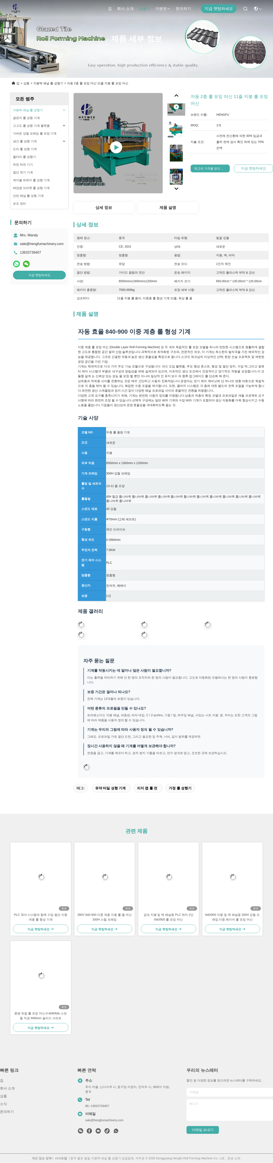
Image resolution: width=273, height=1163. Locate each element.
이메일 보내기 (203, 1130)
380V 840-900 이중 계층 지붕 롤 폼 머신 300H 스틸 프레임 (104, 917)
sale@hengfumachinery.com (42, 244)
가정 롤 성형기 (180, 788)
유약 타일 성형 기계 (110, 788)
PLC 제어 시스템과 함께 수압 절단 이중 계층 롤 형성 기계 (40, 917)
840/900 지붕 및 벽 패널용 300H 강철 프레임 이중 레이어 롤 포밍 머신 (232, 917)
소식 (3, 1104)
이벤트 (162, 8)
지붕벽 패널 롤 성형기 (48, 83)
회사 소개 (125, 8)
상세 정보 (103, 207)
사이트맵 (61, 1158)
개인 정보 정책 (42, 1158)
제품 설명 (167, 207)
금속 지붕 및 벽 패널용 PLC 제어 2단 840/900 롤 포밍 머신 (168, 917)
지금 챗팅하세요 (219, 8)
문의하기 (183, 8)
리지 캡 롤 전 (147, 788)
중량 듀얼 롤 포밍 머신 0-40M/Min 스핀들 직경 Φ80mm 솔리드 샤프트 (40, 1016)
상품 (144, 8)
